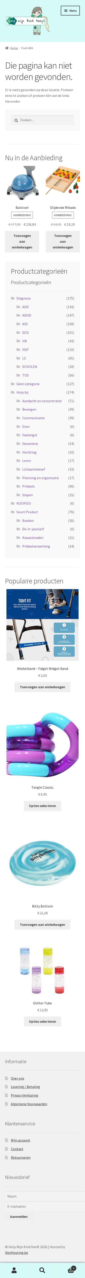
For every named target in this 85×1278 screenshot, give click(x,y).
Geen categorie (28, 384)
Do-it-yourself (33, 529)
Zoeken (42, 1270)
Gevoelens (30, 443)
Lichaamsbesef (33, 469)
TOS (25, 375)
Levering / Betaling (25, 1086)
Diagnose (23, 298)
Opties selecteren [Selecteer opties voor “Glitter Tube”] (42, 1021)
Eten (26, 426)
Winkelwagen (67, 1267)
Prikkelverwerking (36, 546)
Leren (26, 460)
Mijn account (20, 1140)
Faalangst (29, 435)
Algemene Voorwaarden (29, 1104)
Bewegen (29, 409)
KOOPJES (23, 503)
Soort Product (27, 512)
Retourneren (20, 1157)
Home (14, 48)
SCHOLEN (29, 366)
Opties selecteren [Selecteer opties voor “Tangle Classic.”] (42, 805)
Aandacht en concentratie (42, 401)
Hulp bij (22, 392)
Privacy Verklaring (24, 1095)
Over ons (17, 1078)
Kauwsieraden (32, 537)
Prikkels (28, 486)
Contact (17, 1149)
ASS (25, 324)
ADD (25, 307)
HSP (25, 349)
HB (24, 341)
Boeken (28, 520)
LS (24, 358)
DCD (25, 332)
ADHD (26, 315)
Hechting (29, 452)
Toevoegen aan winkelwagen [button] (22, 241)
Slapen (27, 495)
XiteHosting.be (16, 1252)
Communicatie (33, 418)
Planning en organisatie (40, 478)
